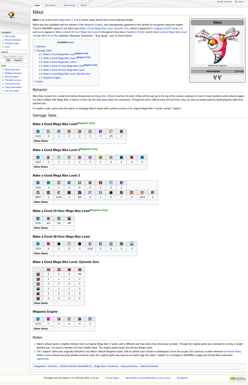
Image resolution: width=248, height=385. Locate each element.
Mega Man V (66, 20)
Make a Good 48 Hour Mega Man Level (77, 32)
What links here (12, 69)
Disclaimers (182, 378)
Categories (40, 366)
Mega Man (100, 96)
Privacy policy (112, 378)
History (84, 5)
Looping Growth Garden (166, 28)
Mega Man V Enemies (106, 366)
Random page (12, 43)
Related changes (13, 73)
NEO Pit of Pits (49, 35)
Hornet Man (233, 351)
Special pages (12, 76)
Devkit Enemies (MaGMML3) (75, 366)
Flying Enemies (129, 366)
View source (69, 5)
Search (4, 52)
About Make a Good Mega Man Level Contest (148, 378)
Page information (13, 87)
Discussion (50, 5)
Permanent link (12, 84)
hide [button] (71, 42)
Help (7, 47)
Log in (241, 1)
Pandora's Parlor (135, 32)
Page (37, 5)
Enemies (52, 366)
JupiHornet (42, 359)
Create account (224, 1)
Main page (10, 36)
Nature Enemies (149, 366)
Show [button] (239, 71)
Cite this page (11, 91)
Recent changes (13, 40)
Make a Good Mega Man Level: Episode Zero (104, 28)
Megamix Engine (93, 24)
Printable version (13, 80)
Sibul (191, 351)
